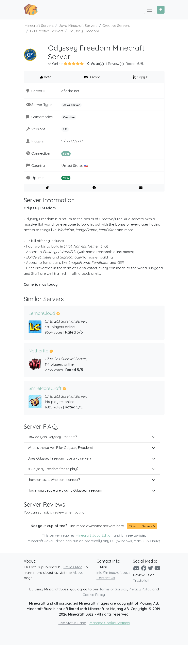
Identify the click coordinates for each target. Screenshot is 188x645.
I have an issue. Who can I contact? (54, 480)
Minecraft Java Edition (94, 535)
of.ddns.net (70, 90)
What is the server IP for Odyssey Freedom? (60, 448)
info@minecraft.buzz (114, 572)
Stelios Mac (73, 567)
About (78, 572)
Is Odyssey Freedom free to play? (53, 469)
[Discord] (136, 568)
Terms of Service (113, 589)
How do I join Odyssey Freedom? (52, 437)
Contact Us (106, 577)
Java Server (71, 105)
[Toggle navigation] (149, 10)
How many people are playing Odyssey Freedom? (65, 490)
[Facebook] (143, 568)
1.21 (65, 129)
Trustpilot (141, 580)
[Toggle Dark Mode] (161, 10)
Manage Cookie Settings (109, 622)
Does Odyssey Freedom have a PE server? (59, 458)
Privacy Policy (140, 589)
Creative (69, 117)
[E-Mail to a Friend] (141, 188)
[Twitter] (150, 568)
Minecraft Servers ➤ (142, 526)
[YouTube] (157, 568)
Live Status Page (72, 622)
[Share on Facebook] (94, 188)
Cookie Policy (94, 594)
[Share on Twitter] (47, 188)
